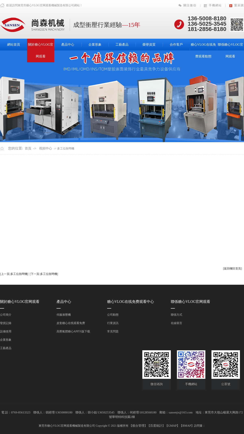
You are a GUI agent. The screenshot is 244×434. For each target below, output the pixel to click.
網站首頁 (13, 44)
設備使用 (5, 331)
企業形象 (94, 44)
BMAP (186, 425)
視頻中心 (45, 148)
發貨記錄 (5, 323)
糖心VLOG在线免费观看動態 (203, 50)
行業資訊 (113, 323)
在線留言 (176, 323)
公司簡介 (5, 314)
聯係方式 (176, 314)
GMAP (172, 425)
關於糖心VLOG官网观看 (40, 50)
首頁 (28, 148)
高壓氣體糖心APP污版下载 (73, 331)
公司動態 (113, 314)
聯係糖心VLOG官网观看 (230, 50)
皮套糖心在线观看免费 (71, 323)
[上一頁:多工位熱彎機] (14, 274)
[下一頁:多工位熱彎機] (44, 274)
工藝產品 (122, 44)
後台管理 (138, 425)
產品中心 (67, 44)
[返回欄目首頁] (232, 268)
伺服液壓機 (64, 314)
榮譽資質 (149, 44)
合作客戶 (176, 44)
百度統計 (156, 425)
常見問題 (113, 331)
